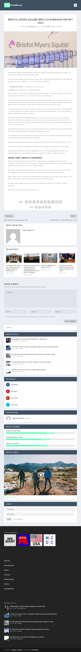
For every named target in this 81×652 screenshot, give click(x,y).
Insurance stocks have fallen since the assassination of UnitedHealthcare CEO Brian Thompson (31, 269)
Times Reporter (31, 26)
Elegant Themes (17, 650)
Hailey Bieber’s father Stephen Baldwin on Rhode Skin (29, 339)
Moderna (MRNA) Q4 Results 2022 (48, 266)
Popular (6, 584)
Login (9, 519)
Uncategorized (9, 589)
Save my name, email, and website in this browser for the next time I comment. (30, 317)
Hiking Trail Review (12, 443)
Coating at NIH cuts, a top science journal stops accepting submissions (14, 268)
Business (22, 371)
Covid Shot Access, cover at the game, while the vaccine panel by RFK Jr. (35, 347)
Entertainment (23, 341)
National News (9, 579)
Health (48, 26)
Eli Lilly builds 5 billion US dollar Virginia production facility (31, 362)
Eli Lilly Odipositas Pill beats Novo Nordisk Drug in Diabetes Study (33, 354)
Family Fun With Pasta (13, 431)
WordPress (34, 650)
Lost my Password (18, 519)
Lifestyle (7, 575)
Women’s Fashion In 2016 (14, 437)
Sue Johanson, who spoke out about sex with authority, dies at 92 (66, 268)
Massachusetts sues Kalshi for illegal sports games (29, 370)
